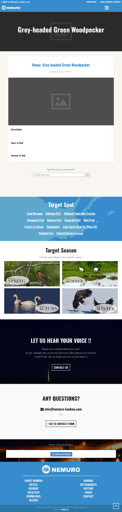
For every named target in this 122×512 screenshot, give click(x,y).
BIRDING (88, 480)
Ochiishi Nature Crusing (70, 233)
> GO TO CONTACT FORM (61, 424)
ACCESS (33, 500)
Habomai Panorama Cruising (79, 213)
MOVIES (118, 1)
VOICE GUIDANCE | (107, 1)
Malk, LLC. (65, 509)
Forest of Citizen (34, 227)
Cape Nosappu (34, 213)
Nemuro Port (54, 220)
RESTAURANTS (88, 484)
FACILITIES (33, 492)
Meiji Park (89, 220)
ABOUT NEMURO (33, 480)
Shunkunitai (53, 227)
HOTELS (33, 484)
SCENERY (34, 488)
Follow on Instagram (61, 454)
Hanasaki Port (73, 220)
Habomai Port (53, 213)
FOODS (88, 492)
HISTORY (88, 488)
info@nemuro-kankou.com (15, 1)
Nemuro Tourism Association (61, 444)
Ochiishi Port (46, 233)
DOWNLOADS (91, 1)
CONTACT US (61, 367)
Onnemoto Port (35, 220)
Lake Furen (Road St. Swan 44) (80, 227)
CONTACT (88, 496)
